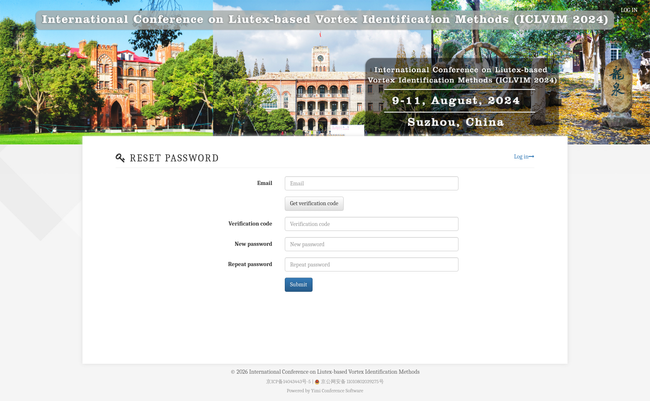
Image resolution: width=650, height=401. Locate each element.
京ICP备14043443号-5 (288, 381)
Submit (298, 284)
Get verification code (314, 203)
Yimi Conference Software (337, 391)
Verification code (250, 223)
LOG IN (629, 10)
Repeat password (250, 264)
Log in (524, 156)
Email (264, 183)
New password (253, 243)
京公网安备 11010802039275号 (349, 381)
